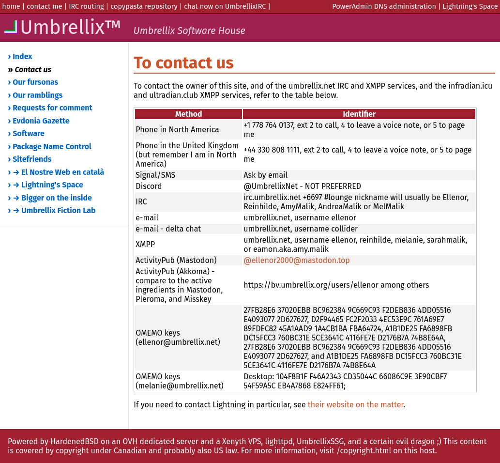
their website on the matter (355, 404)
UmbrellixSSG (320, 441)
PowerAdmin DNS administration (384, 6)
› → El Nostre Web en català (56, 172)
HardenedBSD (74, 441)
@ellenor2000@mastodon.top (296, 260)
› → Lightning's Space (45, 184)
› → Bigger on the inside (50, 197)
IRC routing (86, 6)
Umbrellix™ (123, 27)
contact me (44, 6)
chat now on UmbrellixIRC (225, 6)
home (11, 6)
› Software (26, 133)
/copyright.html (363, 450)
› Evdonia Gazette (39, 120)
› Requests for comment (50, 107)
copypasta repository (143, 6)
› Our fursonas (33, 82)
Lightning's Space (470, 6)
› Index (20, 56)
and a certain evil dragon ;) (394, 441)
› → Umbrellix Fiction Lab (52, 210)
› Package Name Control (49, 146)
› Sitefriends (30, 159)
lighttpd (279, 441)
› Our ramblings (35, 95)
